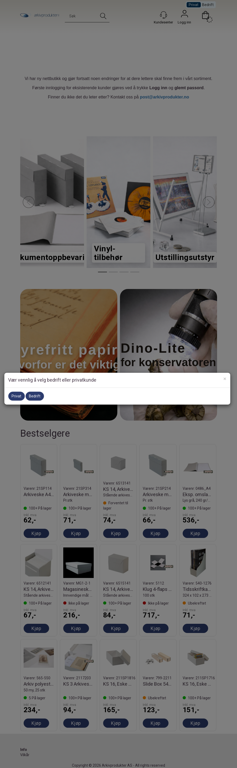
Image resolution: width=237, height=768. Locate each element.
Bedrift (34, 396)
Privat (16, 396)
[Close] (224, 379)
